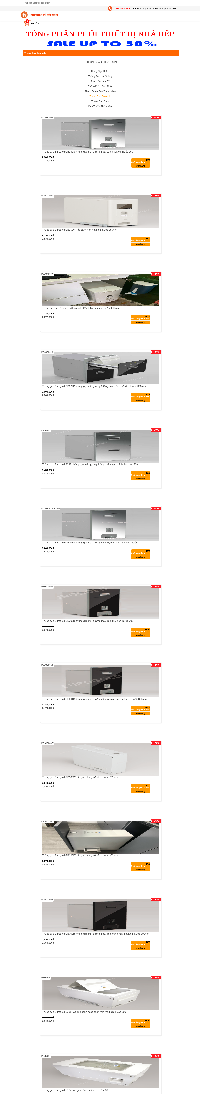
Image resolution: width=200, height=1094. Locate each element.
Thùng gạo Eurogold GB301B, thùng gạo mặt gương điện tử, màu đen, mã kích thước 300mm (94, 699)
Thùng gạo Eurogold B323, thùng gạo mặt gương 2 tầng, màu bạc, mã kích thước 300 (90, 464)
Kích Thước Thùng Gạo (100, 106)
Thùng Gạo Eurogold (100, 96)
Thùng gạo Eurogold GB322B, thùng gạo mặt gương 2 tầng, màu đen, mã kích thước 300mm (94, 386)
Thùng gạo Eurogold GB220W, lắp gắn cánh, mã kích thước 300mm (80, 855)
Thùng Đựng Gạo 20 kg (100, 86)
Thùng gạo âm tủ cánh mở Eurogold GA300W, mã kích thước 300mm (81, 308)
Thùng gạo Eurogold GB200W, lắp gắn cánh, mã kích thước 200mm (80, 777)
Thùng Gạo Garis (100, 101)
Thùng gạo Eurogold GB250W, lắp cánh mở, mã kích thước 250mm (79, 229)
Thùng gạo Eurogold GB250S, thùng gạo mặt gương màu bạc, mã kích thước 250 (87, 151)
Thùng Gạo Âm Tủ (100, 81)
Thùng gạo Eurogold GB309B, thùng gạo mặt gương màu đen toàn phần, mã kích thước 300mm (95, 933)
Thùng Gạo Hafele (100, 71)
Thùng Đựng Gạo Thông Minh (100, 91)
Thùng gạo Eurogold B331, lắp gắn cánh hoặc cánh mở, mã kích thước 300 (84, 1012)
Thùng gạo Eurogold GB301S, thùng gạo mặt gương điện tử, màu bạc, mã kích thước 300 (92, 542)
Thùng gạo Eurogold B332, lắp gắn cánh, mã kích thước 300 (75, 1090)
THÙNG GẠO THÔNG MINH (102, 62)
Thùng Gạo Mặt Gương (100, 76)
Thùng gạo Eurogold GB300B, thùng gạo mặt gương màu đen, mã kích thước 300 (87, 621)
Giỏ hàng (35, 23)
